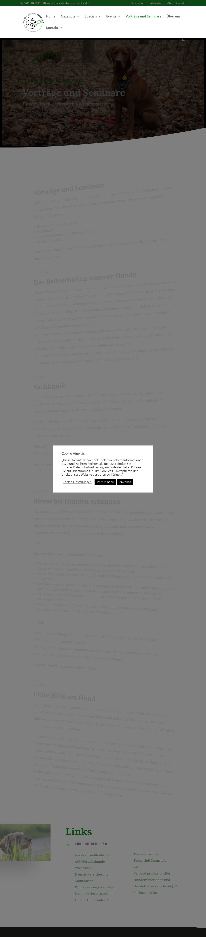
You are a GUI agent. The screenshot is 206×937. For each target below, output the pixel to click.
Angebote (68, 16)
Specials (91, 16)
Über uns (174, 16)
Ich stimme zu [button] (105, 482)
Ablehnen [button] (125, 482)
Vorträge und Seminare (143, 16)
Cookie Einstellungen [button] (77, 482)
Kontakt (52, 28)
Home (50, 16)
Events (111, 16)
